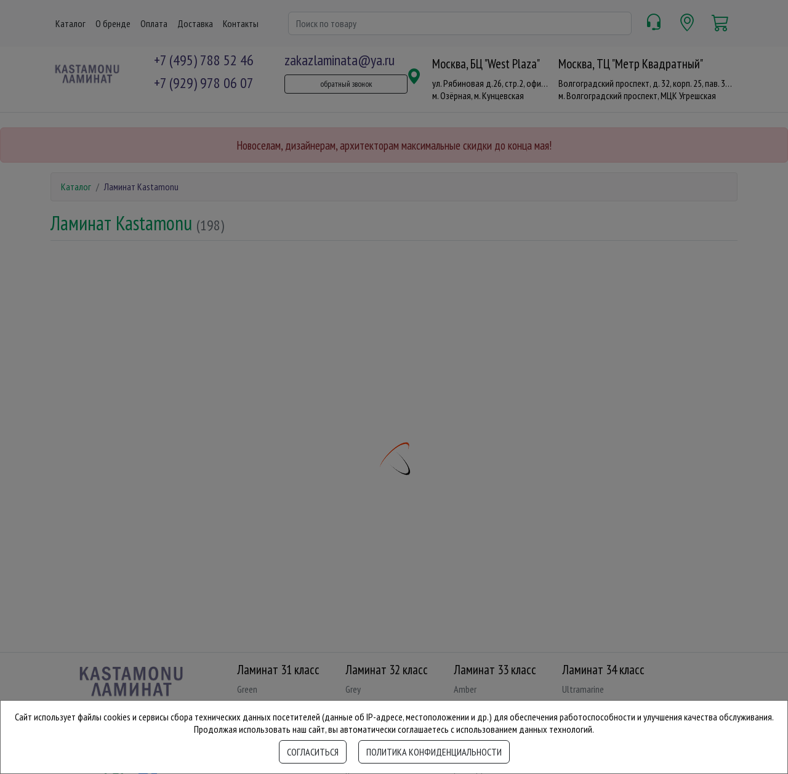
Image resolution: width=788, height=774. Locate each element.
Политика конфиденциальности (434, 752)
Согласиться (313, 752)
